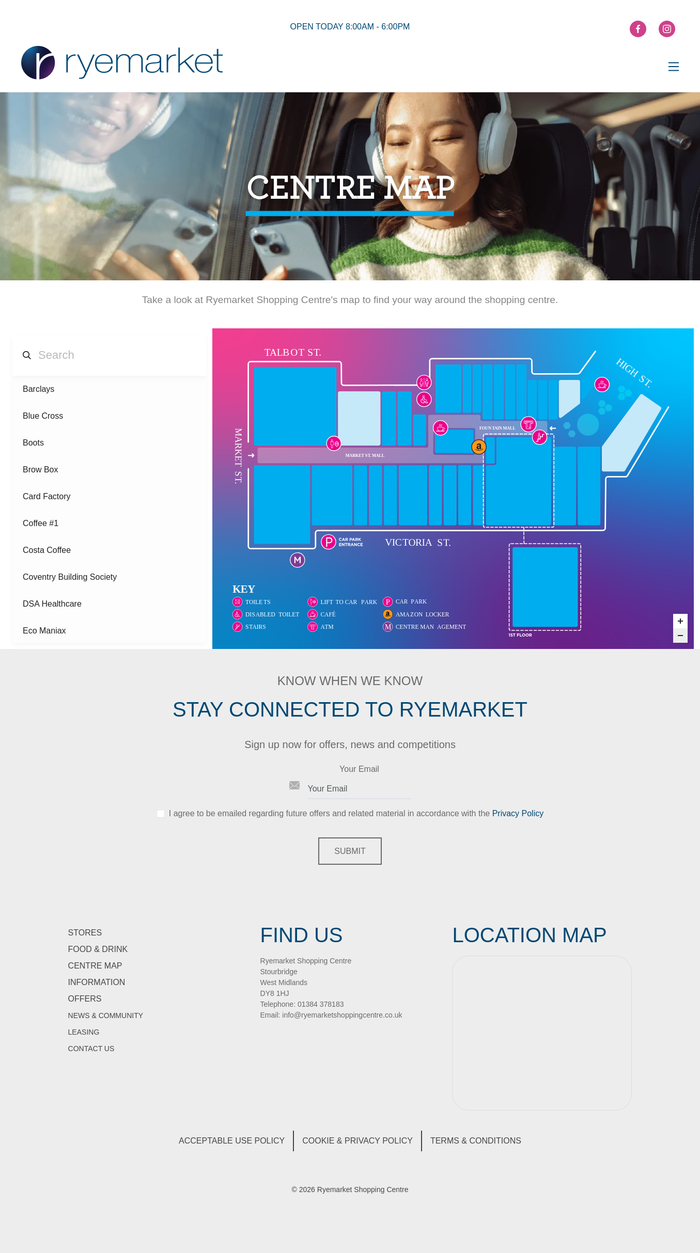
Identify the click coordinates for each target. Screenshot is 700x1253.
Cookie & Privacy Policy (357, 1140)
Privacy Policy (518, 813)
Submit (349, 851)
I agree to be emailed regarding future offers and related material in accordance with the (356, 813)
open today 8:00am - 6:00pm (350, 26)
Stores (85, 932)
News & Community (105, 1015)
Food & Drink (98, 949)
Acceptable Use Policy (232, 1140)
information (97, 982)
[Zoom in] (680, 621)
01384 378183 (321, 1004)
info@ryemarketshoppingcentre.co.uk (342, 1015)
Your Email (359, 769)
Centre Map (95, 965)
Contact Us (91, 1048)
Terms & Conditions (475, 1140)
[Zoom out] (680, 635)
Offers (85, 998)
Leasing (84, 1032)
